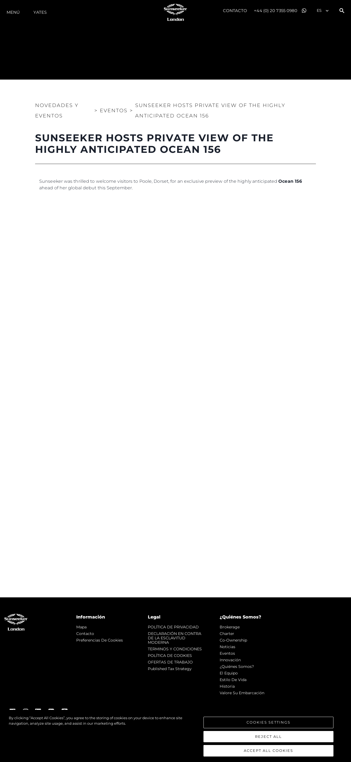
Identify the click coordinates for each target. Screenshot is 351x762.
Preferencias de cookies (99, 640)
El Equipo (229, 673)
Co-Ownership (233, 640)
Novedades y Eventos (56, 110)
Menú (13, 12)
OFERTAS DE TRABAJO (170, 662)
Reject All (268, 736)
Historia (227, 686)
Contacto (235, 10)
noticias (227, 646)
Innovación (230, 659)
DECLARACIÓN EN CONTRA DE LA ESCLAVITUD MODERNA (174, 638)
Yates (40, 12)
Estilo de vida (233, 679)
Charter (227, 633)
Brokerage (230, 627)
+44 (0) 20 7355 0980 (275, 10)
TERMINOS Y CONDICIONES (175, 648)
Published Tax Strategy (170, 668)
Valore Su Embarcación (242, 692)
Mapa (81, 627)
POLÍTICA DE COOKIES (170, 655)
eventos (227, 653)
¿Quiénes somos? (237, 666)
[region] (175, 736)
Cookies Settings (268, 722)
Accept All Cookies (268, 750)
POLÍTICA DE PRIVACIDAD (173, 627)
